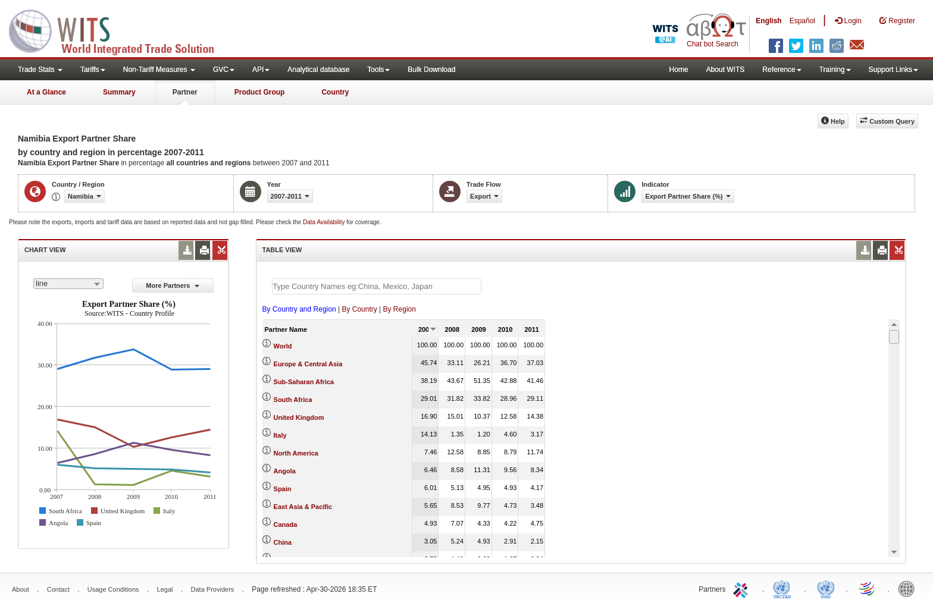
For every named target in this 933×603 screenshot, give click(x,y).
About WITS (725, 69)
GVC (223, 69)
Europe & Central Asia (308, 364)
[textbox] (376, 286)
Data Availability (324, 222)
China (283, 542)
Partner (185, 92)
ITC (742, 588)
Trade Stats (40, 69)
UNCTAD (784, 588)
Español (802, 21)
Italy (280, 435)
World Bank (909, 588)
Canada (286, 524)
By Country (359, 309)
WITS (119, 29)
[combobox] (68, 283)
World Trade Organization (867, 588)
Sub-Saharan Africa (304, 381)
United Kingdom (299, 417)
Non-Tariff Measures (159, 69)
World (283, 346)
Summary (119, 92)
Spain (283, 488)
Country (335, 92)
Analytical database (318, 69)
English (768, 21)
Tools (378, 69)
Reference (781, 69)
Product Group (259, 92)
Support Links (893, 69)
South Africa (293, 399)
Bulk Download (431, 69)
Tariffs (92, 69)
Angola (285, 471)
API (261, 69)
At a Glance (46, 92)
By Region (399, 309)
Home (678, 69)
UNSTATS (826, 588)
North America (296, 453)
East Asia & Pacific (303, 506)
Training (835, 69)
